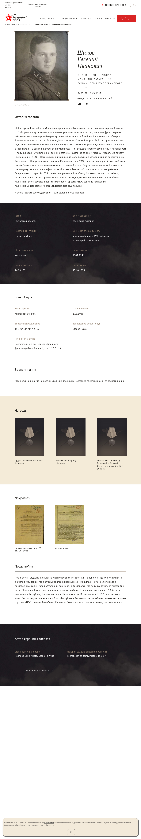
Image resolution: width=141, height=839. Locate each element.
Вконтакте (79, 104)
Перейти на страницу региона (38, 5)
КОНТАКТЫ (110, 19)
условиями (49, 822)
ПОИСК (97, 19)
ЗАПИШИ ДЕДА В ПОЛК (47, 19)
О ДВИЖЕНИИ (69, 19)
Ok (71, 832)
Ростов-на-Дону (41, 25)
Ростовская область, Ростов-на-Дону (86, 655)
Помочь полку (126, 18)
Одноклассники (87, 104)
